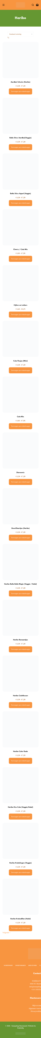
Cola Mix (20, 417)
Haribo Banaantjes (20, 640)
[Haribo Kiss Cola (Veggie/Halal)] (21, 785)
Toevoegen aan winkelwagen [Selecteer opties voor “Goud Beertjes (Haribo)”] (20, 538)
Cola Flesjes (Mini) (20, 361)
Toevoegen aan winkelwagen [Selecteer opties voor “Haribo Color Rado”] (20, 761)
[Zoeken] (33, 5)
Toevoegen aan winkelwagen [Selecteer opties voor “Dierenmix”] (20, 482)
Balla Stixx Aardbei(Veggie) (20, 138)
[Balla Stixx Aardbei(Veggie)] (21, 116)
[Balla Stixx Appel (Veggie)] (21, 171)
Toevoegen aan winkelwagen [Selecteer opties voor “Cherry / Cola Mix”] (20, 259)
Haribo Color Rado (20, 751)
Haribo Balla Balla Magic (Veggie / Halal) (20, 584)
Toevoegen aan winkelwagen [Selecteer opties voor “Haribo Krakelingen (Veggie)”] (20, 872)
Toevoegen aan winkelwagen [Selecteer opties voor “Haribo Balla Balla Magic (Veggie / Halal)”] (20, 593)
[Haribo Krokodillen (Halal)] (21, 897)
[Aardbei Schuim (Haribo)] (21, 60)
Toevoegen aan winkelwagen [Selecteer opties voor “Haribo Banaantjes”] (20, 649)
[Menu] (3, 5)
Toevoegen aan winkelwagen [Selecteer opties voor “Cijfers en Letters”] (20, 314)
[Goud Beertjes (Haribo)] (21, 506)
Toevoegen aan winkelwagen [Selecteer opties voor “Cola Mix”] (20, 426)
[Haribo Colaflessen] (21, 674)
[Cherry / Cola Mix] (21, 227)
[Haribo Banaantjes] (21, 618)
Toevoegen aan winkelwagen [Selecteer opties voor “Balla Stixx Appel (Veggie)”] (20, 203)
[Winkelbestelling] (20, 34)
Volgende (6, 932)
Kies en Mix (32, 965)
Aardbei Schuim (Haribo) (20, 82)
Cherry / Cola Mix (20, 249)
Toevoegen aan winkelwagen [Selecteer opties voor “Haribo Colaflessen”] (20, 705)
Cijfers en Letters (20, 305)
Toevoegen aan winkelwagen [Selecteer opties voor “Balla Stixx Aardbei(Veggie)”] (20, 147)
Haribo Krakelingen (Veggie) (20, 863)
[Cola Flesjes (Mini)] (21, 339)
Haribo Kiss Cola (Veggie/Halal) (20, 807)
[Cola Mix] (21, 395)
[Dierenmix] (21, 450)
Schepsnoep (8, 965)
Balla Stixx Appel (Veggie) (20, 193)
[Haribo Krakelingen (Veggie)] (21, 841)
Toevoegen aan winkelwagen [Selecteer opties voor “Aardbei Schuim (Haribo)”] (20, 91)
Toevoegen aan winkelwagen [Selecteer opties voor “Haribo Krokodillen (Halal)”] (20, 928)
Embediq (20, 1028)
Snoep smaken (20, 965)
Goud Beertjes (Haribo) (20, 528)
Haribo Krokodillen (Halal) (20, 919)
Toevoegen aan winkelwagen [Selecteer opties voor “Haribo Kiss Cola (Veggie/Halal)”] (20, 817)
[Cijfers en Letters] (21, 283)
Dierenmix (20, 472)
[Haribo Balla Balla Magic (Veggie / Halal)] (21, 562)
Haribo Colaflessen (20, 696)
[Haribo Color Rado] (21, 729)
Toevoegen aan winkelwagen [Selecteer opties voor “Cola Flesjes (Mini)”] (20, 370)
